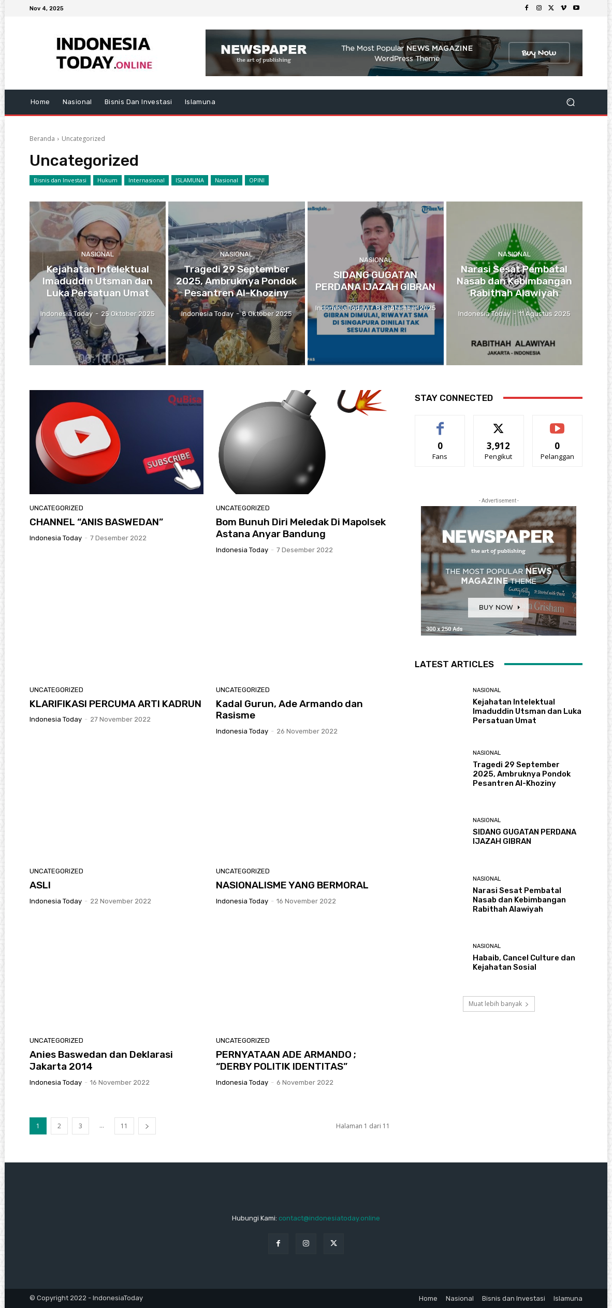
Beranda (42, 138)
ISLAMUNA (189, 180)
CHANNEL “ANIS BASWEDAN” (96, 522)
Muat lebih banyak (499, 1003)
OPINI (257, 180)
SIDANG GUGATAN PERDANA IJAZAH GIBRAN (524, 836)
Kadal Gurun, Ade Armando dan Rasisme (289, 710)
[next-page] (147, 1125)
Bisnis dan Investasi (60, 180)
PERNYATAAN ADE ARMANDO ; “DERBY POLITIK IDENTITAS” (286, 1060)
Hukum (107, 180)
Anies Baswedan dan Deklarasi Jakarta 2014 (101, 1060)
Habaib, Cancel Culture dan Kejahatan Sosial (524, 962)
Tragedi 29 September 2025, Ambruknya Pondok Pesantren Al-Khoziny (522, 774)
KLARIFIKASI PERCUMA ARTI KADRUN (115, 704)
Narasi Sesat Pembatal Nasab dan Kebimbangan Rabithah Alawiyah (519, 900)
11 (124, 1126)
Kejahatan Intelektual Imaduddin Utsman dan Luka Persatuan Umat (527, 711)
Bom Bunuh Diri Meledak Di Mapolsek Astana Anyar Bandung (301, 528)
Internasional (146, 180)
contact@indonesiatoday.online (329, 1218)
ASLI (40, 885)
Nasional (226, 180)
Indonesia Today (56, 538)
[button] (570, 102)
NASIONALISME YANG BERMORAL (292, 885)
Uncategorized (56, 508)
